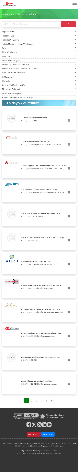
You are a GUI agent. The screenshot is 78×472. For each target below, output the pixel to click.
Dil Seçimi (33, 434)
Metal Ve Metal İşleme (39, 60)
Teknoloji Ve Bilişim (39, 40)
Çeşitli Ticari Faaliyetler (39, 93)
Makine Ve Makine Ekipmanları (39, 64)
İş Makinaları (39, 77)
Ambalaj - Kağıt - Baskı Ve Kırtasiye (39, 97)
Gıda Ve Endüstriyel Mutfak (39, 85)
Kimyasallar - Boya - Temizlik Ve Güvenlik (39, 68)
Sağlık (39, 48)
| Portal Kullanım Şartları (28, 453)
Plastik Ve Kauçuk (39, 52)
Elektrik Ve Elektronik (39, 89)
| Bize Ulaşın (57, 453)
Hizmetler (39, 81)
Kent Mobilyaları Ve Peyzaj (39, 72)
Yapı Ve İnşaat (39, 31)
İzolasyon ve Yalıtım (25, 13)
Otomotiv (39, 56)
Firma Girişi (48, 434)
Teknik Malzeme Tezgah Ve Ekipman (39, 44)
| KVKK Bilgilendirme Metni (45, 453)
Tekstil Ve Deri (39, 35)
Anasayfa (7, 13)
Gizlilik (18, 453)
